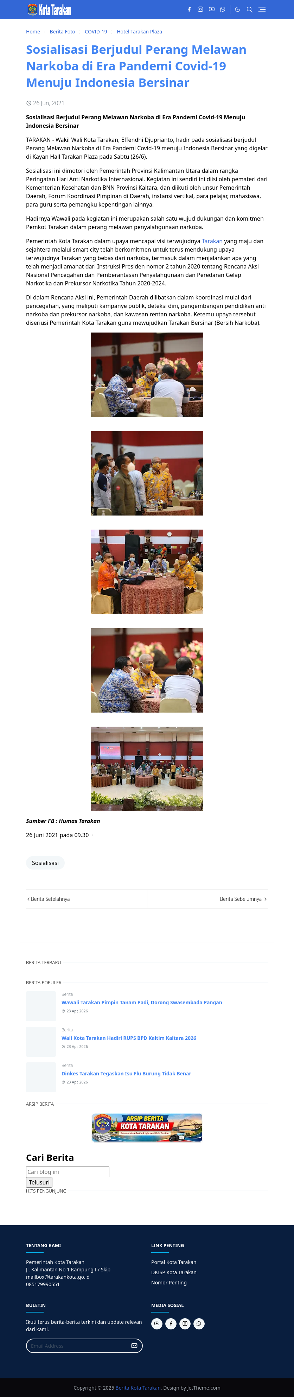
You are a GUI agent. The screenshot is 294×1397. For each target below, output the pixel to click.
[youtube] (211, 9)
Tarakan (212, 241)
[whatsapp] (223, 9)
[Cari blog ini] (67, 1172)
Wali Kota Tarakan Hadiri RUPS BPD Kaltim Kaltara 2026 (129, 1038)
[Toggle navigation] (262, 9)
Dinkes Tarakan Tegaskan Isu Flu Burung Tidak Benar (126, 1073)
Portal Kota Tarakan (173, 1262)
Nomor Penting (169, 1282)
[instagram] (200, 9)
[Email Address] (77, 1345)
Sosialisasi (45, 863)
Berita (67, 994)
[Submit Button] (134, 1345)
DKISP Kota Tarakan (174, 1272)
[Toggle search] (249, 9)
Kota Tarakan (145, 1387)
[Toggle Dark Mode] (237, 9)
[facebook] (189, 9)
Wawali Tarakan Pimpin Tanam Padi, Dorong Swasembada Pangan (142, 1002)
